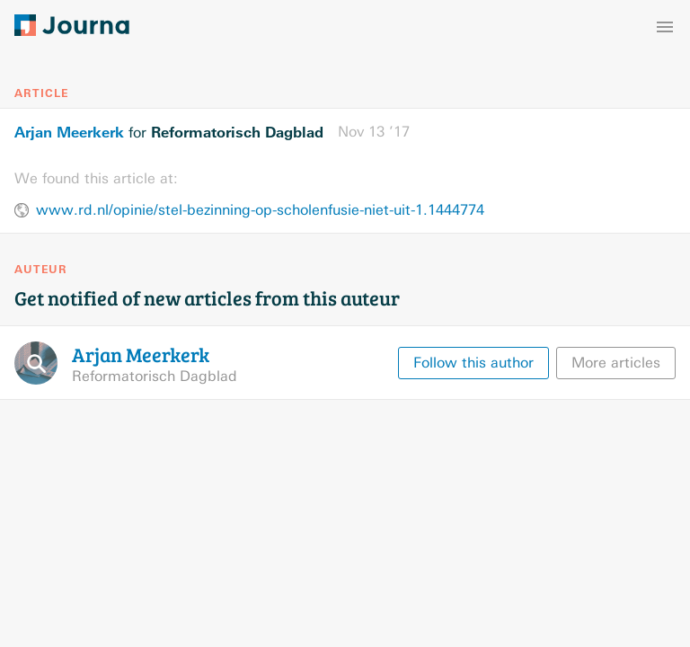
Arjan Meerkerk (69, 132)
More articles (615, 362)
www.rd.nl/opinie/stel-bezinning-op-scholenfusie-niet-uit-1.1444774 (260, 209)
